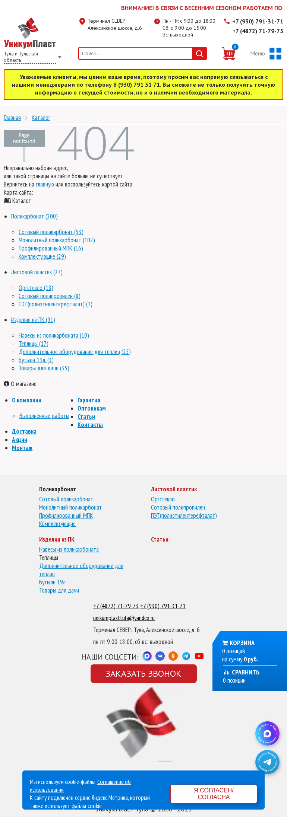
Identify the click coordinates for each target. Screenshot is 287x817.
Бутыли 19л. (53, 582)
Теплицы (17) (33, 343)
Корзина (242, 642)
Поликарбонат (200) (34, 216)
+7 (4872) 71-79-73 (116, 606)
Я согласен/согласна (213, 793)
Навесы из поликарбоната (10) (54, 335)
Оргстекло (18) (36, 288)
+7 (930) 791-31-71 (257, 21)
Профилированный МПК (66, 515)
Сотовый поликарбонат (66, 499)
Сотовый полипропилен (178, 507)
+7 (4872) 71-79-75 (257, 31)
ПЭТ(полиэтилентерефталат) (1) (55, 304)
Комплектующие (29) (42, 256)
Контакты (90, 425)
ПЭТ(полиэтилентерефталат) (184, 515)
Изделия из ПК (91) (33, 320)
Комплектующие (57, 524)
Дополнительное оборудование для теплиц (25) (75, 352)
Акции (19, 439)
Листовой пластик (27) (37, 272)
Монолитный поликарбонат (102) (57, 240)
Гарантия (89, 400)
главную (45, 184)
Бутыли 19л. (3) (36, 360)
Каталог (41, 117)
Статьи (86, 416)
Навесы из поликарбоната (69, 549)
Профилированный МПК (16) (51, 248)
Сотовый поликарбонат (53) (51, 232)
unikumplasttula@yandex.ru (124, 618)
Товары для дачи (59, 590)
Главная (12, 117)
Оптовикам (92, 408)
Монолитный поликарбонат (70, 507)
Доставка (24, 431)
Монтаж (22, 448)
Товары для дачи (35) (44, 368)
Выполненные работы (44, 416)
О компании (26, 400)
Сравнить (241, 672)
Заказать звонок (143, 673)
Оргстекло (163, 499)
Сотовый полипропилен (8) (50, 296)
